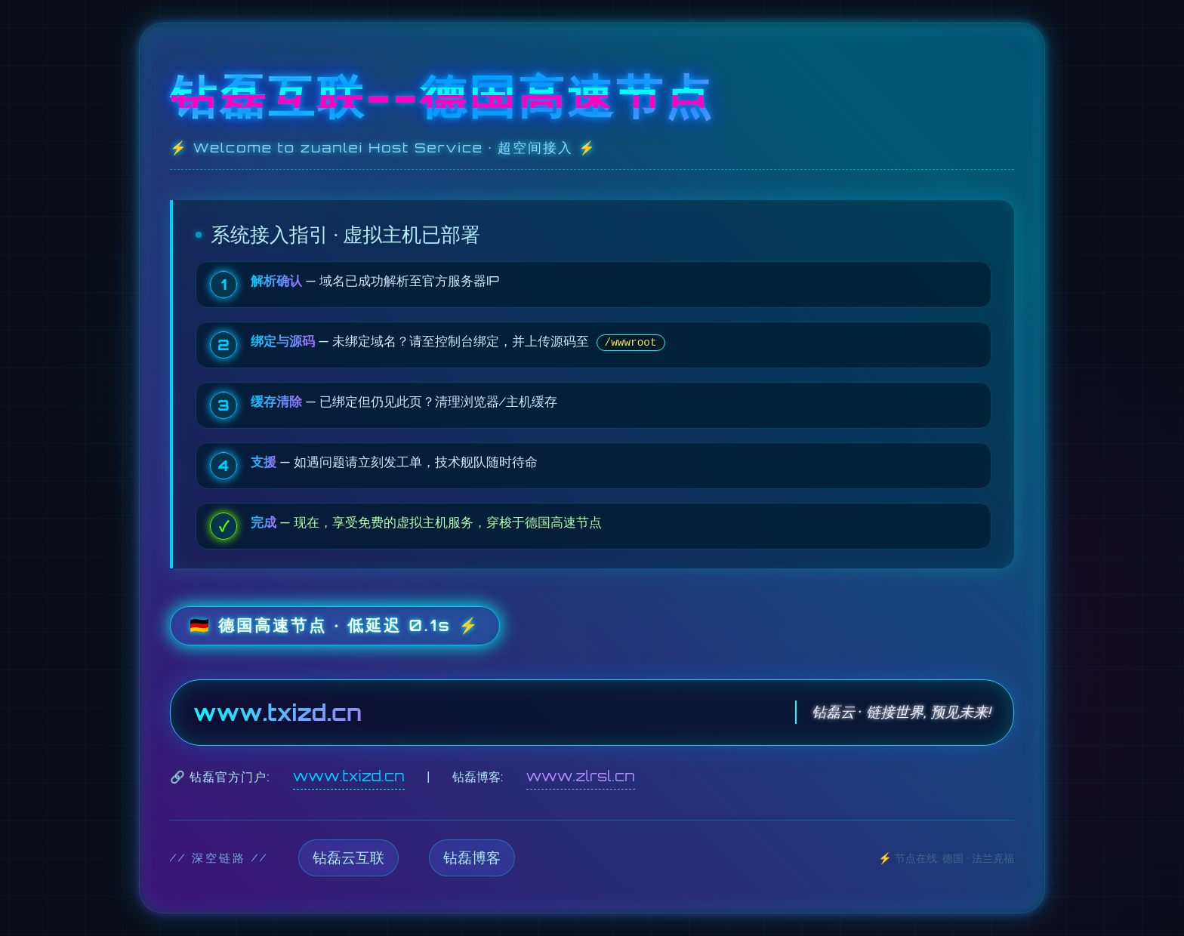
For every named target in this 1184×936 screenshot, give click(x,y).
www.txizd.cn (349, 776)
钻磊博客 (472, 857)
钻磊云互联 (348, 857)
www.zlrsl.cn (580, 776)
